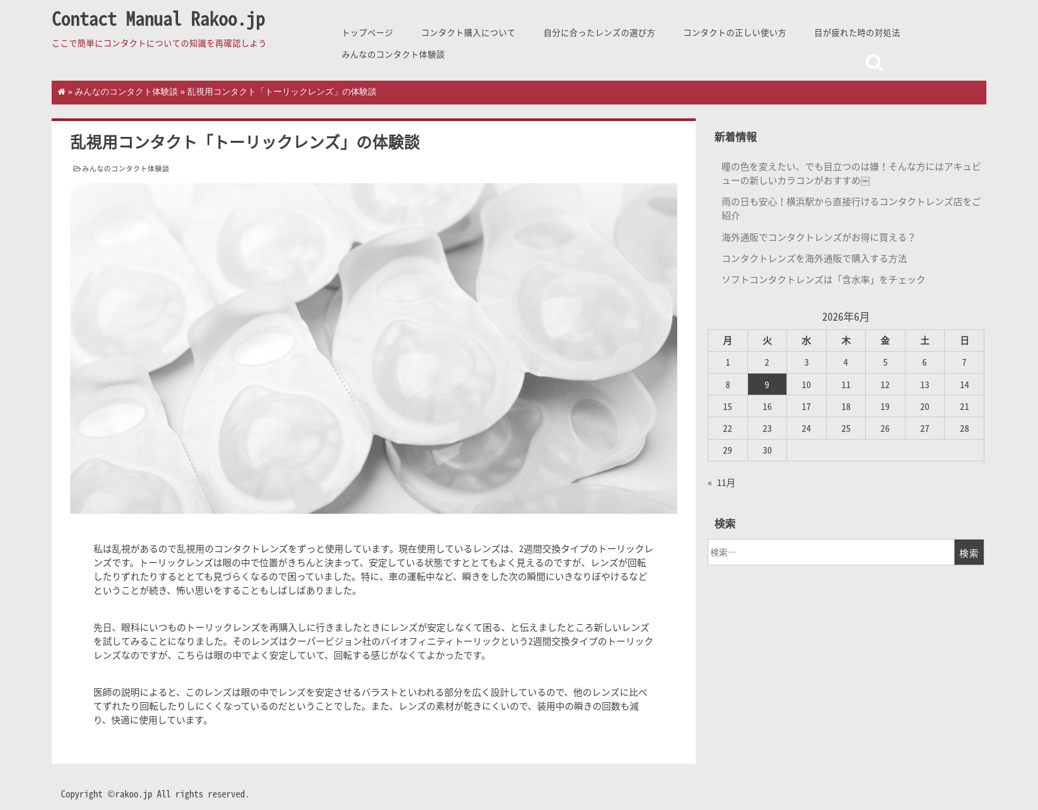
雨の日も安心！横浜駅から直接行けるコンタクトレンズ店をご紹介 (851, 208)
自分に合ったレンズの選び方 (599, 32)
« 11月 (721, 482)
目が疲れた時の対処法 (857, 32)
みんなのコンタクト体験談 (393, 54)
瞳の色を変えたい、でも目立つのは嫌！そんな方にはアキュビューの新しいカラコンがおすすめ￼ (851, 172)
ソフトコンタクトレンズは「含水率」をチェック (823, 279)
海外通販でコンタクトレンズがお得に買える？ (819, 236)
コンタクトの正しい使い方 (734, 32)
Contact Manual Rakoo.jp (158, 18)
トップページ (367, 32)
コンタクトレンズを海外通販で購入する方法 (814, 257)
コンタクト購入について (468, 32)
